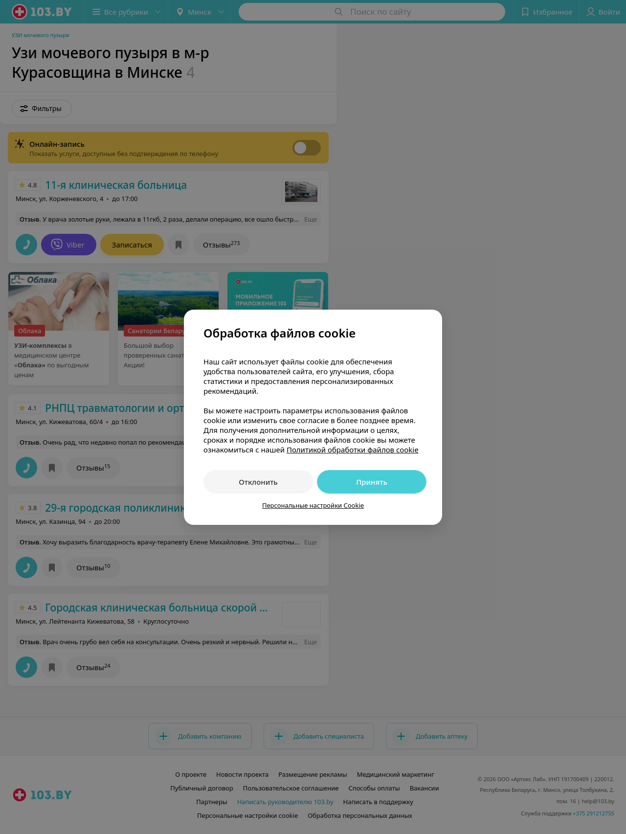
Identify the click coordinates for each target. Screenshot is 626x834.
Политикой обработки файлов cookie (353, 449)
